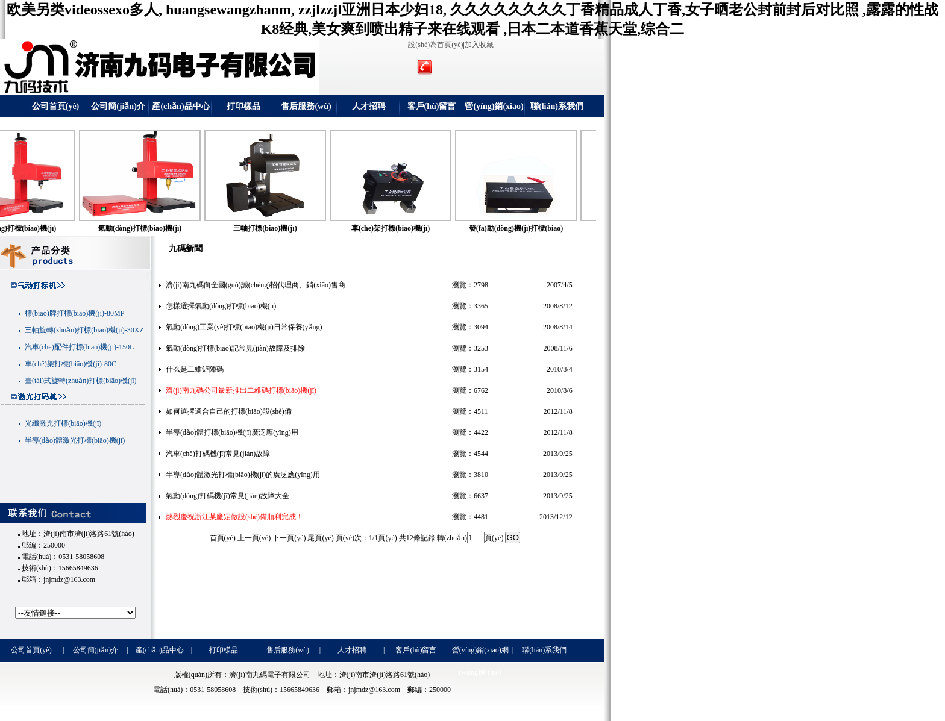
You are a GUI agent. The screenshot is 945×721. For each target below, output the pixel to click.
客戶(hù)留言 (431, 106)
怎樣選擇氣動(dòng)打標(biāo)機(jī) (221, 306)
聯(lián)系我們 (556, 106)
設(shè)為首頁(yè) (435, 44)
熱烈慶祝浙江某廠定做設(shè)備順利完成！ (234, 517)
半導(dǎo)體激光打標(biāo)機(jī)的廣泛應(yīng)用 (243, 474)
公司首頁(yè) (56, 106)
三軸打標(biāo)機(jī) (287, 228)
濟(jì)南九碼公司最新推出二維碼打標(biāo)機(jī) (241, 390)
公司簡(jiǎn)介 (118, 106)
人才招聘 (369, 106)
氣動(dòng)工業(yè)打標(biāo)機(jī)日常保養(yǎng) (244, 327)
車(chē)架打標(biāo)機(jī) (413, 228)
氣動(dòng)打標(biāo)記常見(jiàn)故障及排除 (235, 348)
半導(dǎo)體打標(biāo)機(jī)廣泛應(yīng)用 (232, 432)
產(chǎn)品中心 (180, 106)
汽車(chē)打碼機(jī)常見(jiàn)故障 (218, 453)
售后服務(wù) (306, 106)
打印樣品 (243, 106)
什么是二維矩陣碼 (195, 369)
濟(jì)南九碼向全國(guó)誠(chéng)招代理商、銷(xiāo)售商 (255, 285)
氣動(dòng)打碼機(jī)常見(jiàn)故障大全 (227, 496)
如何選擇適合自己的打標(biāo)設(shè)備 (229, 411)
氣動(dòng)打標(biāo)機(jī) (163, 228)
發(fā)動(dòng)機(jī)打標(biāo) (539, 228)
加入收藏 (479, 44)
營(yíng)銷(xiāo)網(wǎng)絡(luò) (494, 109)
